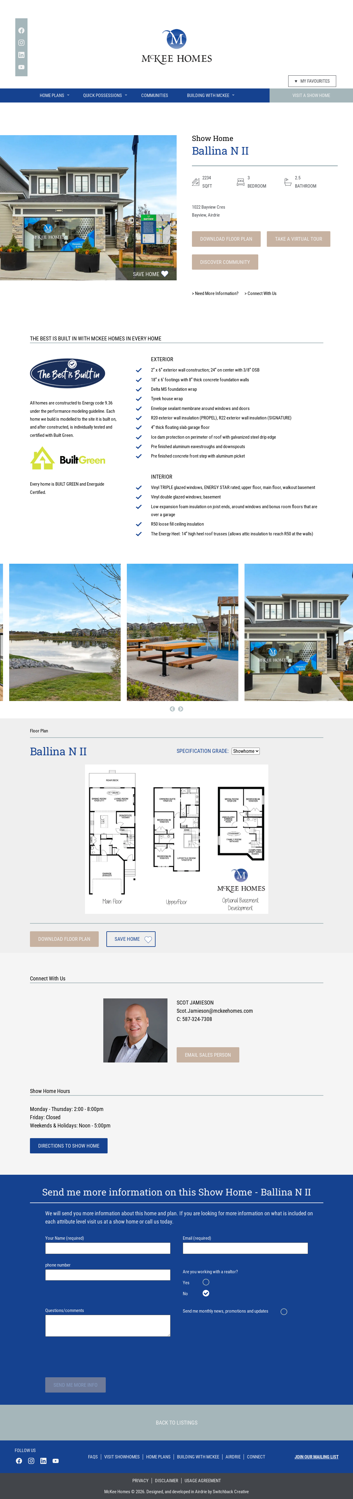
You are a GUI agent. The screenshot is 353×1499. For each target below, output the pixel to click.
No (185, 1293)
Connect (256, 1457)
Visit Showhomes (122, 1457)
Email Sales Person (208, 1055)
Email (245, 1244)
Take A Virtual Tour (298, 239)
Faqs (93, 1457)
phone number (108, 1271)
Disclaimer (166, 1480)
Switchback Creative (231, 1491)
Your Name (108, 1244)
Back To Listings (176, 1422)
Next (181, 709)
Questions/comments (108, 1322)
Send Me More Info (75, 1385)
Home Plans (55, 94)
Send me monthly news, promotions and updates (225, 1311)
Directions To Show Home (68, 1146)
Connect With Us (261, 293)
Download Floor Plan (226, 239)
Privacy (140, 1480)
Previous (172, 709)
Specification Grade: (203, 751)
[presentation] (91, 1356)
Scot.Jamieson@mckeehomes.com (215, 1011)
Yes (186, 1282)
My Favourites (312, 81)
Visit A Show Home (311, 95)
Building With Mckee (198, 1457)
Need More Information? (215, 293)
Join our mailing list (317, 1457)
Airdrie (233, 1457)
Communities (154, 95)
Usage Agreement (203, 1480)
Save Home (146, 274)
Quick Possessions (105, 94)
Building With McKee (211, 94)
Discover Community (225, 262)
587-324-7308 (197, 1019)
